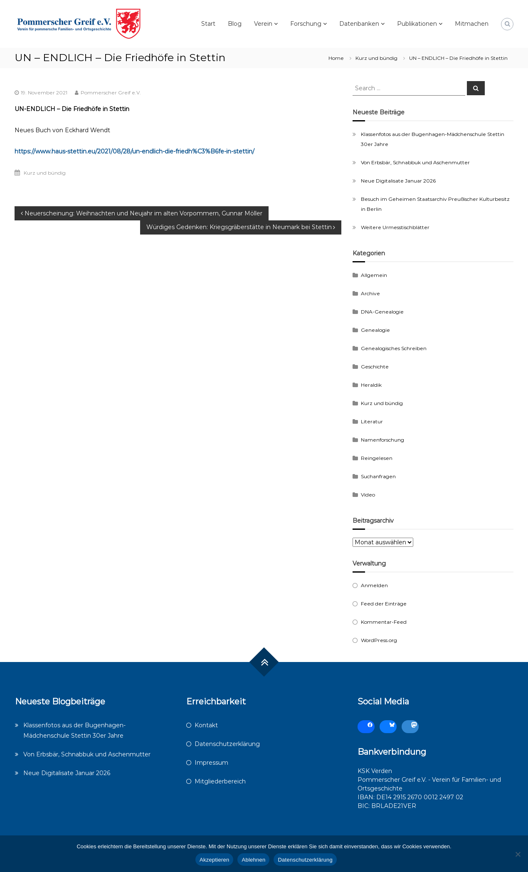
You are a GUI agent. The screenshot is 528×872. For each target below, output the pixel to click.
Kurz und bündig (376, 58)
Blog (235, 23)
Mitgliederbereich (220, 781)
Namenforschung (382, 440)
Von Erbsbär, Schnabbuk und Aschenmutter (415, 162)
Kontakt (206, 725)
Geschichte (375, 366)
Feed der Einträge (384, 603)
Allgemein (374, 275)
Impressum (211, 762)
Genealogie (375, 330)
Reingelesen (376, 458)
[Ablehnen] (517, 854)
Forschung (305, 23)
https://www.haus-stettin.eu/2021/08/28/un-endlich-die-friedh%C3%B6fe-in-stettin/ (134, 151)
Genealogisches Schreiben (394, 348)
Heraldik (371, 385)
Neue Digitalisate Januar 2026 (398, 181)
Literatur (372, 421)
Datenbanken (359, 23)
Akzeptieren (214, 860)
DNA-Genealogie (382, 312)
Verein (263, 23)
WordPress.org (379, 640)
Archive (370, 293)
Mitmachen (472, 23)
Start (208, 23)
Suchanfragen (378, 476)
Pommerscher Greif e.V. (111, 92)
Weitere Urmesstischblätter (395, 227)
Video (368, 495)
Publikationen (417, 23)
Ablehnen (253, 860)
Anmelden (374, 585)
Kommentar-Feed (384, 622)
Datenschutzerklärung (227, 744)
